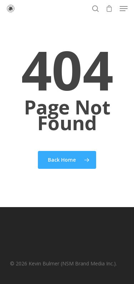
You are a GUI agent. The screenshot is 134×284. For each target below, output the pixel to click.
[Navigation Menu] (124, 8)
